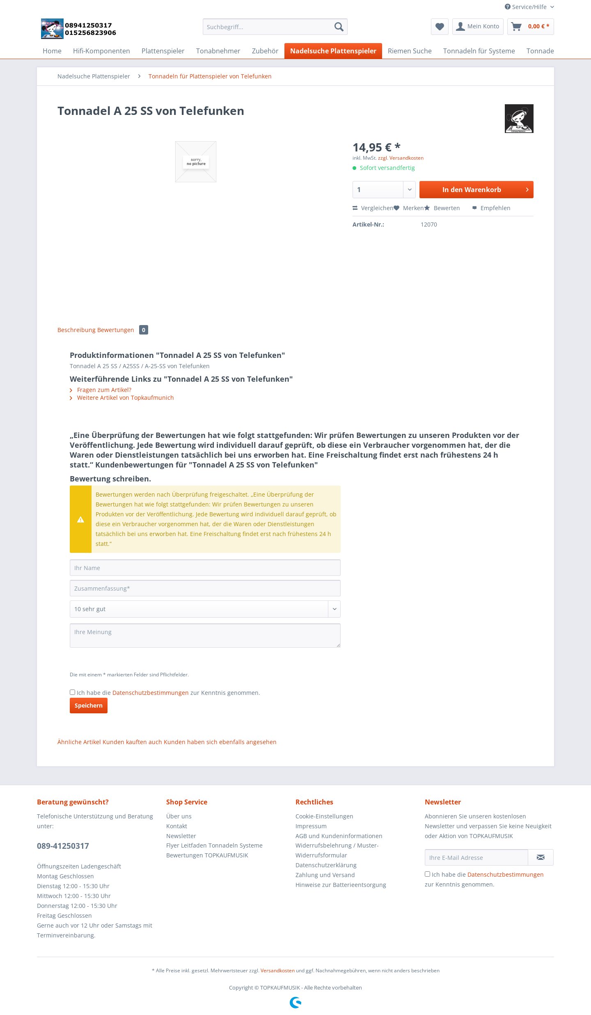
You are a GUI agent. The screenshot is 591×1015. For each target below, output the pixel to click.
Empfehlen (491, 208)
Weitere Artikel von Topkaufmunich (122, 397)
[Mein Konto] (478, 26)
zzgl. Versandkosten (401, 157)
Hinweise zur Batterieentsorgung (341, 885)
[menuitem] (275, 30)
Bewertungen (122, 330)
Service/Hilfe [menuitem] (526, 7)
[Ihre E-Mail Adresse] (476, 857)
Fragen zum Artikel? (100, 390)
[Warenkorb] (530, 26)
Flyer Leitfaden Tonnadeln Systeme (214, 845)
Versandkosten (278, 970)
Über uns (179, 816)
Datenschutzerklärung (326, 865)
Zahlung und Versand (325, 875)
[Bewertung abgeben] (205, 609)
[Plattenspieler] (163, 51)
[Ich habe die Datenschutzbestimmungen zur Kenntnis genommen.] (72, 692)
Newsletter (181, 836)
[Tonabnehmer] (218, 51)
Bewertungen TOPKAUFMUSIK (207, 855)
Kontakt (176, 826)
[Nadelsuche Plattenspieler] (333, 51)
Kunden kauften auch (132, 742)
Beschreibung (76, 330)
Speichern (89, 705)
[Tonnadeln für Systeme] (479, 51)
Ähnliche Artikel (79, 742)
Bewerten (443, 208)
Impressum (311, 826)
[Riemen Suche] (410, 51)
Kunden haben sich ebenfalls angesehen (220, 742)
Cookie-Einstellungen (324, 816)
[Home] (52, 51)
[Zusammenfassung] (205, 588)
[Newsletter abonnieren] (541, 857)
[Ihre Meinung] (205, 635)
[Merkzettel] (440, 26)
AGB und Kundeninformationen (339, 836)
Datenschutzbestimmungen (150, 693)
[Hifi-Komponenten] (101, 51)
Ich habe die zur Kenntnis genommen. (168, 693)
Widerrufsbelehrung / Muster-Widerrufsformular (337, 850)
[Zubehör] (265, 51)
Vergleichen (373, 208)
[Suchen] (339, 26)
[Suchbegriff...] (275, 26)
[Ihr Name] (205, 567)
